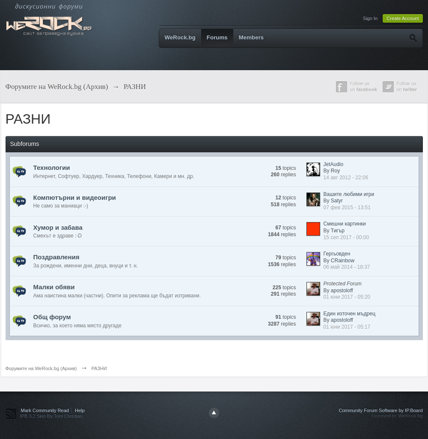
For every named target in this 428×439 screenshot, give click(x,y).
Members (251, 37)
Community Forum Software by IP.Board (380, 410)
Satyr (337, 201)
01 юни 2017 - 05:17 (347, 327)
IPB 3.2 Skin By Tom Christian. (52, 415)
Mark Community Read (45, 410)
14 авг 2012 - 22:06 (346, 178)
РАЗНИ (99, 368)
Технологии (51, 167)
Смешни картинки (345, 224)
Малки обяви (54, 287)
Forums (217, 37)
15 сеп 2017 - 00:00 (346, 237)
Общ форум (52, 316)
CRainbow (342, 261)
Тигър (338, 231)
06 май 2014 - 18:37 (347, 267)
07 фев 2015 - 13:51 (347, 208)
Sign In (370, 18)
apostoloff (342, 291)
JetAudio (334, 164)
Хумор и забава (58, 227)
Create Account (402, 18)
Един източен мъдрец (350, 314)
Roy (335, 171)
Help (80, 410)
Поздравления (56, 257)
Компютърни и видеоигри (74, 197)
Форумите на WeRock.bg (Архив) (41, 368)
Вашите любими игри (349, 194)
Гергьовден (337, 254)
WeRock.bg (180, 37)
